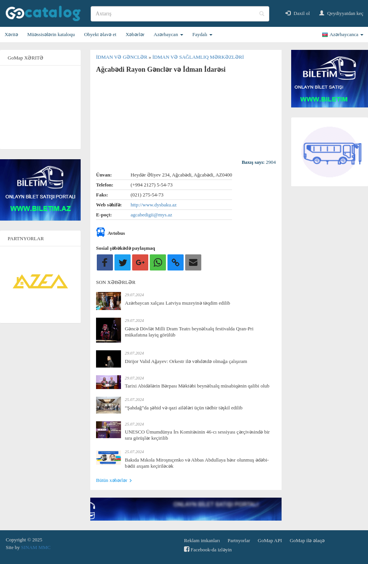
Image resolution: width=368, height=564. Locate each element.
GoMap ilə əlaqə (307, 540)
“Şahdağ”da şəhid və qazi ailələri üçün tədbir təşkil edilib (183, 408)
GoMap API (270, 540)
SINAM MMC (36, 547)
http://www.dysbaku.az (154, 205)
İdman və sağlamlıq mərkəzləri (198, 57)
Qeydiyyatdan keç (341, 13)
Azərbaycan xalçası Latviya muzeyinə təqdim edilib (177, 303)
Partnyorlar (239, 540)
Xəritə (11, 34)
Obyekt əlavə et (100, 34)
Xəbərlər (135, 34)
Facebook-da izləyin (208, 549)
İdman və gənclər (122, 57)
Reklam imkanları (202, 540)
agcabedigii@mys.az (151, 215)
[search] (180, 13)
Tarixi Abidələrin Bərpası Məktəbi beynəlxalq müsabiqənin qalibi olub (197, 386)
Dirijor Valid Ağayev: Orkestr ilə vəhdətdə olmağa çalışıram (186, 361)
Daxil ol (297, 13)
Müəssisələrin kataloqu (51, 34)
